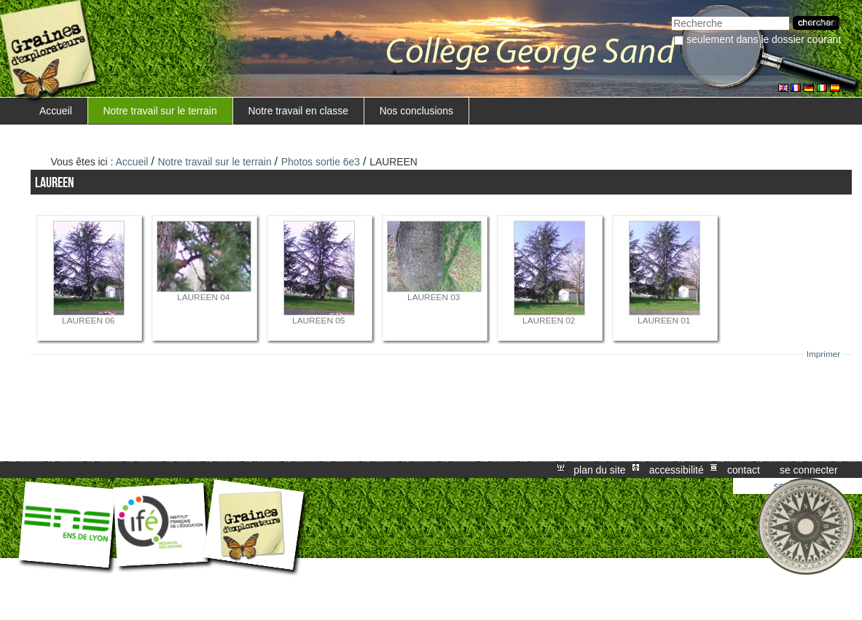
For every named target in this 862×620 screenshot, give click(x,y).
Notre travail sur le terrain (160, 111)
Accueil (55, 111)
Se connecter (809, 470)
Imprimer (824, 354)
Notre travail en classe (298, 111)
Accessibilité (676, 470)
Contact (743, 470)
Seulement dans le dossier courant (763, 39)
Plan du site (599, 470)
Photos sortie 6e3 (320, 162)
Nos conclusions (416, 111)
